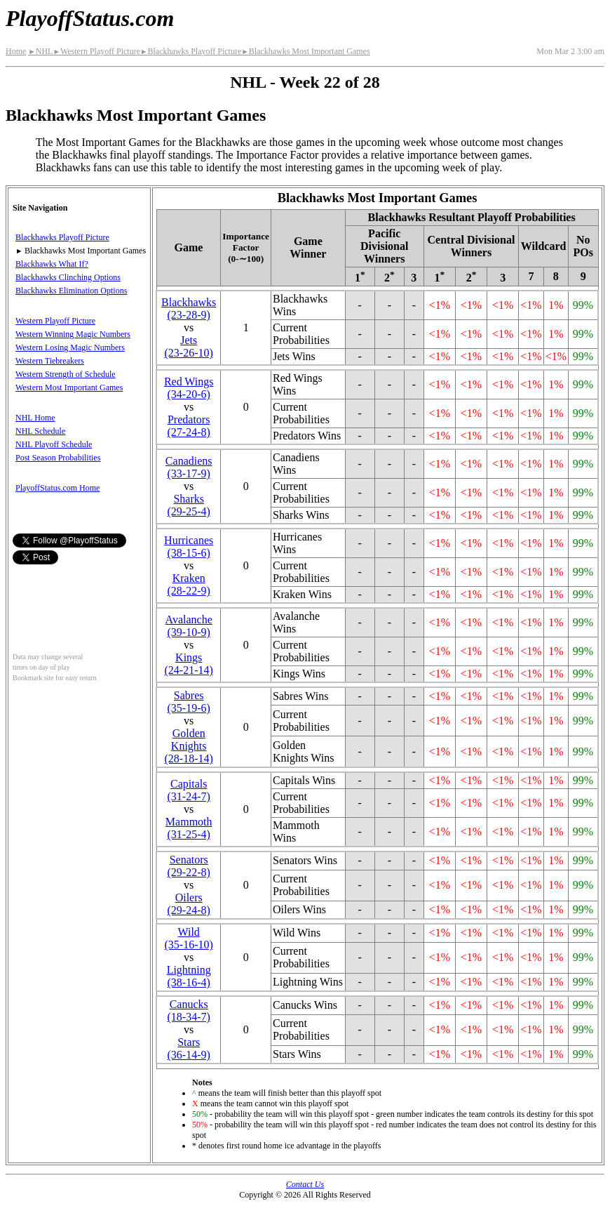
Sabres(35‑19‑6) (189, 701)
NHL (40, 51)
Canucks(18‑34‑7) (189, 1010)
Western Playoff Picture (96, 51)
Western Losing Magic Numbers (70, 347)
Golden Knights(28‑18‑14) (189, 745)
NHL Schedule (40, 431)
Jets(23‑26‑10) (189, 346)
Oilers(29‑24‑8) (189, 904)
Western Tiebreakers (49, 361)
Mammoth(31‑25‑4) (188, 828)
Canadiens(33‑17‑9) (188, 467)
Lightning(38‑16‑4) (189, 976)
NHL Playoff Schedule (53, 444)
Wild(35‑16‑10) (189, 938)
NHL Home (35, 418)
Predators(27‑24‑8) (189, 425)
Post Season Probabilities (57, 458)
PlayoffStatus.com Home (57, 488)
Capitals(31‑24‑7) (189, 790)
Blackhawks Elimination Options (71, 291)
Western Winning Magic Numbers (72, 334)
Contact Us (305, 1184)
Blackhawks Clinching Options (68, 277)
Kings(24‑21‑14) (189, 663)
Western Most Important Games (69, 387)
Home (16, 51)
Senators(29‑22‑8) (189, 866)
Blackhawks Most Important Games (305, 51)
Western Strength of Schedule (65, 374)
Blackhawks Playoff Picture (190, 51)
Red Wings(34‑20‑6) (189, 388)
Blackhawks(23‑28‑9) (188, 308)
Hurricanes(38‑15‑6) (188, 546)
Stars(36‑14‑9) (189, 1048)
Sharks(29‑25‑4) (189, 505)
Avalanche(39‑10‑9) (188, 626)
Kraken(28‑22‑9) (189, 584)
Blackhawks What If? (51, 264)
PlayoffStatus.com (90, 18)
